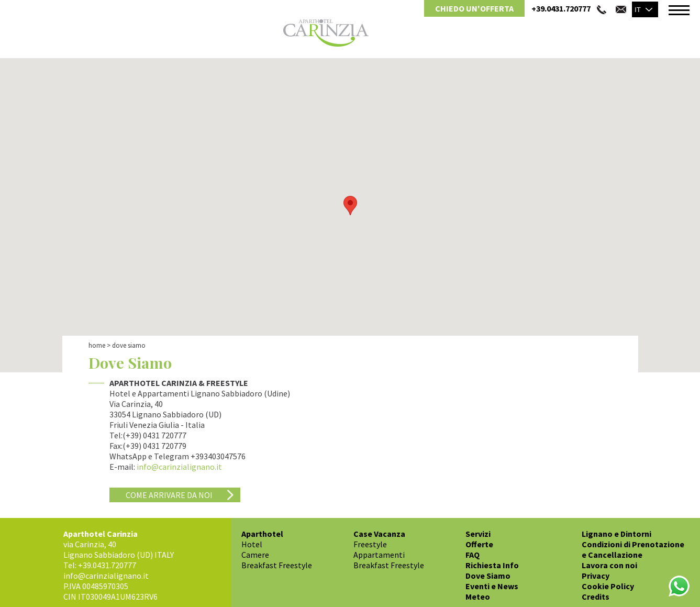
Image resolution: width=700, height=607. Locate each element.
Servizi (478, 533)
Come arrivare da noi (169, 495)
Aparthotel (262, 533)
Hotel (251, 544)
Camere (255, 554)
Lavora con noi (609, 565)
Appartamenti (379, 554)
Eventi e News (491, 586)
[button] (350, 205)
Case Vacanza (379, 533)
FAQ (472, 554)
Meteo (477, 596)
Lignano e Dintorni (616, 533)
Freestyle (370, 544)
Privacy (595, 575)
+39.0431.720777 (561, 8)
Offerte (479, 544)
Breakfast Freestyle (276, 565)
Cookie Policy (608, 586)
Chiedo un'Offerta (474, 8)
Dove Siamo (487, 575)
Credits (595, 596)
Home (96, 345)
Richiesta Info (492, 565)
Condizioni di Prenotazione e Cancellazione (633, 549)
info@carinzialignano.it (179, 466)
